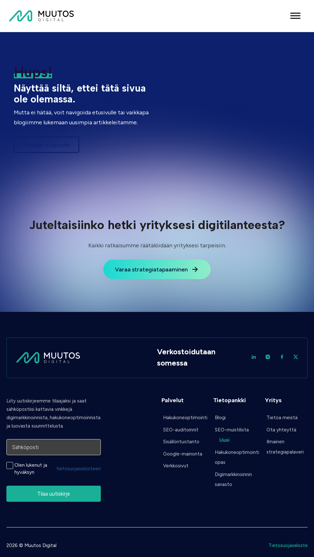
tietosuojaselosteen (78, 469)
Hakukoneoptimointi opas (235, 457)
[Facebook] (281, 358)
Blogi (220, 417)
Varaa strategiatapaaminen (157, 269)
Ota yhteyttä (281, 430)
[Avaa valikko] (295, 16)
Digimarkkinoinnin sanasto (233, 480)
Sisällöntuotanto (181, 442)
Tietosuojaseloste (288, 545)
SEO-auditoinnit (180, 430)
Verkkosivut (175, 466)
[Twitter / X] (295, 358)
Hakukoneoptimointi (183, 417)
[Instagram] (267, 358)
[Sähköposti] (53, 447)
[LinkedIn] (253, 358)
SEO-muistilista (232, 430)
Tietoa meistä (282, 417)
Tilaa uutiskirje (53, 494)
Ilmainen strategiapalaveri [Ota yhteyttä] (285, 447)
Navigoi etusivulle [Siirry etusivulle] (46, 144)
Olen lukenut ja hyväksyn (57, 468)
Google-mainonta (182, 454)
